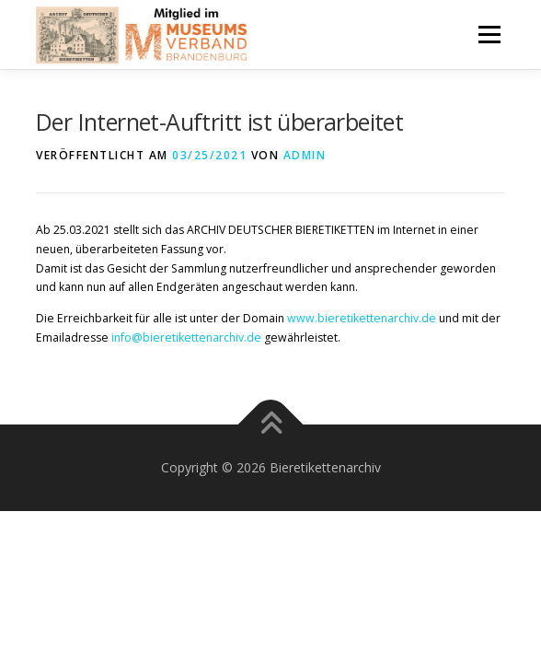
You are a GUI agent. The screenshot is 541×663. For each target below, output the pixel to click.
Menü (488, 34)
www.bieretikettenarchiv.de (361, 318)
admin (305, 155)
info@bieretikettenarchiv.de (185, 337)
